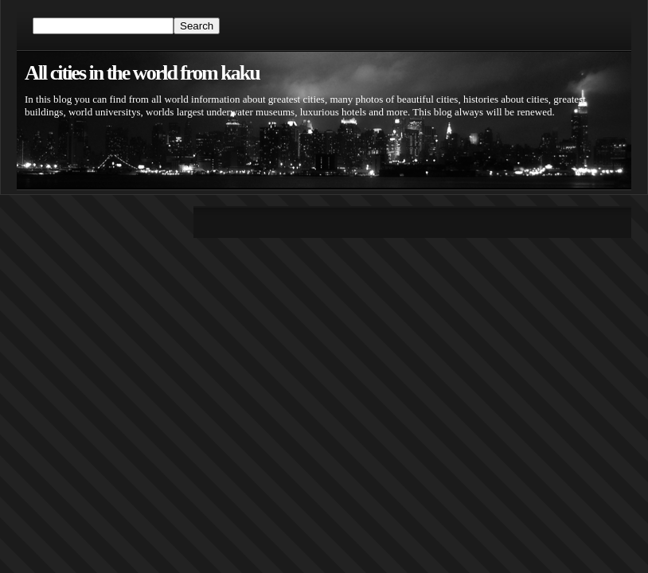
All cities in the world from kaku (142, 72)
